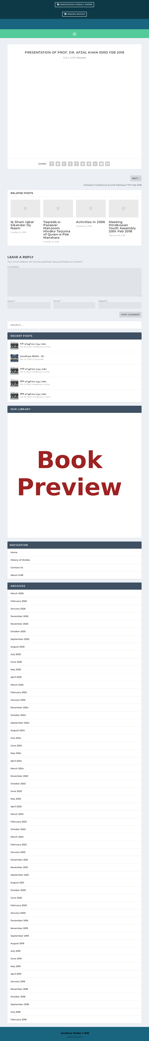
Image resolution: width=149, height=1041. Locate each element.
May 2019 (16, 966)
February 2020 (19, 905)
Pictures (81, 57)
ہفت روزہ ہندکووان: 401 (33, 343)
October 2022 (18, 829)
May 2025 (16, 669)
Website (102, 301)
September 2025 (20, 639)
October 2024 (18, 715)
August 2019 (17, 943)
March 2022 (17, 836)
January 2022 (18, 852)
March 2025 (17, 684)
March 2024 (17, 768)
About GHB (17, 575)
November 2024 (20, 707)
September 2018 (20, 1004)
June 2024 (16, 745)
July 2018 (15, 1012)
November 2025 (19, 623)
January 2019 (18, 981)
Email (57, 301)
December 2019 (19, 920)
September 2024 (20, 722)
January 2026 (18, 608)
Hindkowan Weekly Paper (76, 4)
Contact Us (17, 567)
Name (11, 301)
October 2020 (18, 890)
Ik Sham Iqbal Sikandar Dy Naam (22, 225)
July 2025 (16, 654)
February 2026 (19, 601)
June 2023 (16, 791)
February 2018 (18, 1019)
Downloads (38, 359)
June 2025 (16, 661)
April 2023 (16, 806)
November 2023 (19, 776)
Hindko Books (76, 14)
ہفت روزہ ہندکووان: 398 (33, 393)
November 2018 (19, 989)
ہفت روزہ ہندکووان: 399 (33, 381)
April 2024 (16, 760)
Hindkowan (38, 347)
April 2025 (16, 677)
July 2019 (15, 951)
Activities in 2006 (90, 222)
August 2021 (17, 882)
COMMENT (13, 267)
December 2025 (19, 616)
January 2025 (18, 700)
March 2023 (17, 814)
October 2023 (18, 783)
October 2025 (18, 631)
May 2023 (16, 798)
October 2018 (18, 996)
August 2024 (18, 730)
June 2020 (16, 897)
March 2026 (17, 593)
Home (47, 347)
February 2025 (19, 692)
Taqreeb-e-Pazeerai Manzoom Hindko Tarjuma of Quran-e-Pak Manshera (56, 229)
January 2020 (18, 913)
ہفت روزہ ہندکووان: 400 (33, 368)
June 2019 (16, 958)
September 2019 (20, 935)
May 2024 (16, 753)
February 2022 (19, 844)
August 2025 (18, 646)
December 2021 (19, 859)
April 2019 (16, 973)
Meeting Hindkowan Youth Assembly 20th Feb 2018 (122, 226)
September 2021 (20, 874)
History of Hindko (20, 560)
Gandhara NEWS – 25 (32, 356)
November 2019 (19, 928)
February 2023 (19, 821)
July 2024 (16, 738)
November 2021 (19, 867)
